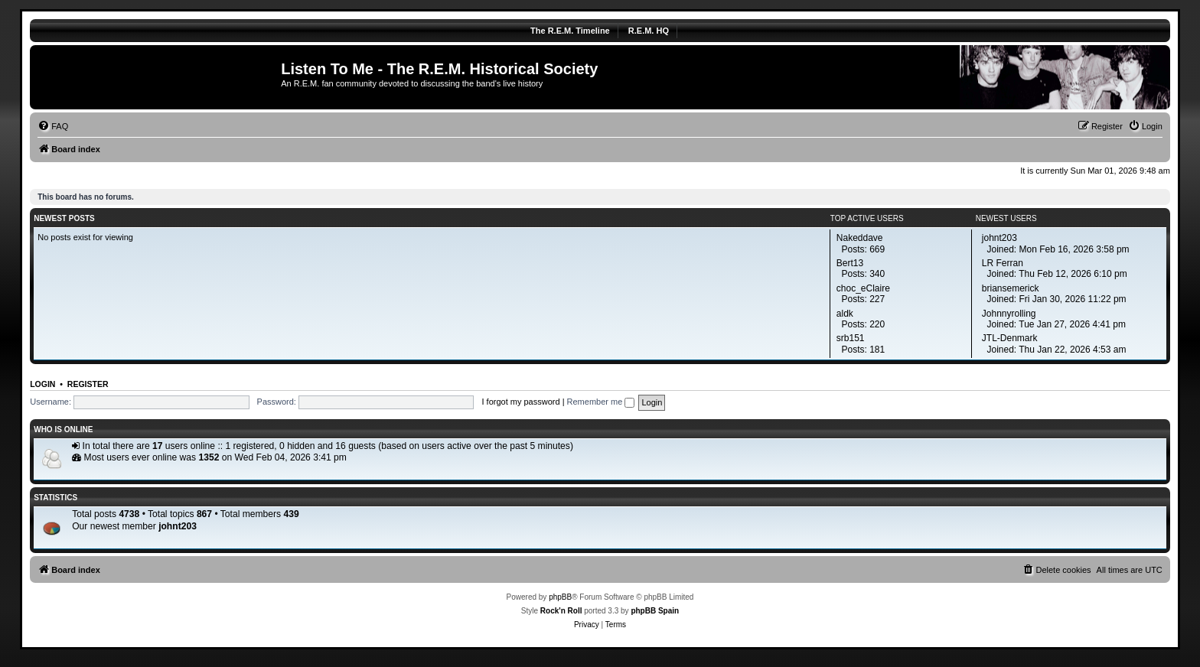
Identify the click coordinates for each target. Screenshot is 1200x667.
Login (42, 384)
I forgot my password (520, 401)
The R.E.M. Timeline (570, 30)
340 (877, 273)
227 (877, 299)
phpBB (560, 597)
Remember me (601, 401)
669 (877, 249)
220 (877, 324)
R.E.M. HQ (648, 30)
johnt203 (177, 526)
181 (877, 349)
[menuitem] (53, 126)
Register (88, 384)
